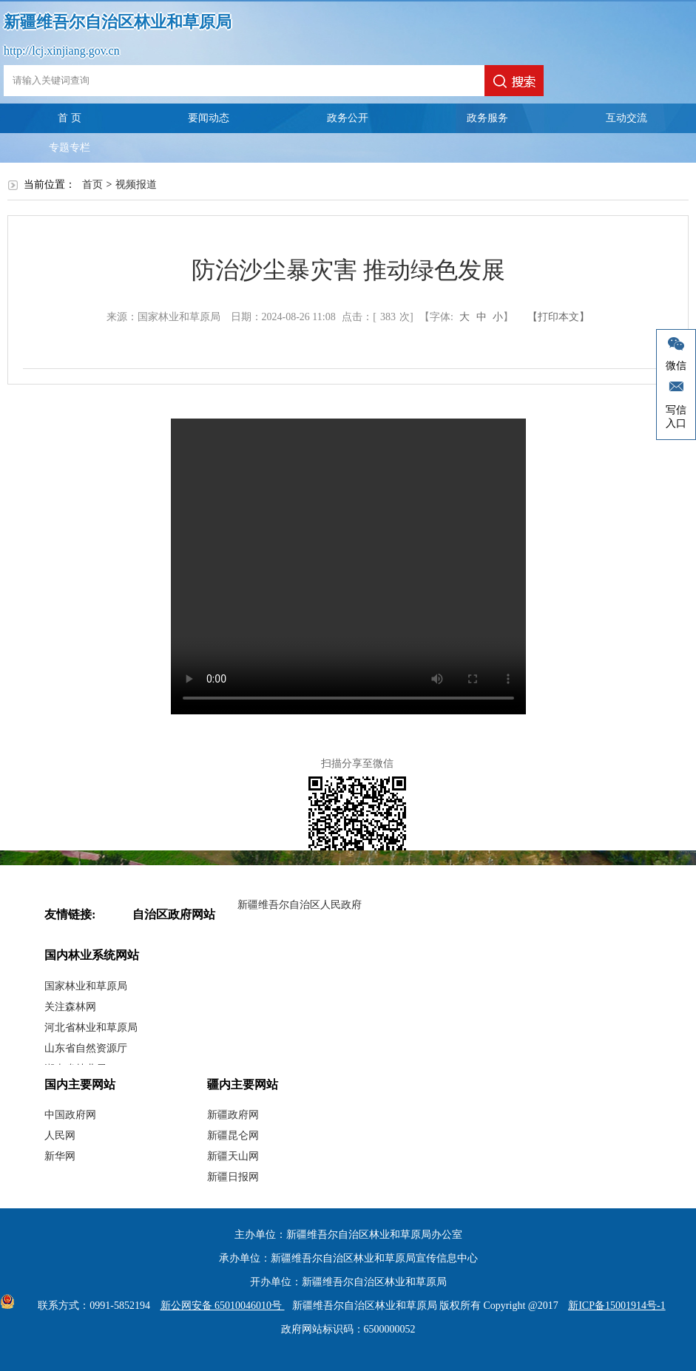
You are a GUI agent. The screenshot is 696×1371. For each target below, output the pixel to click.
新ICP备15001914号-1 (616, 1305)
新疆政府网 (233, 1114)
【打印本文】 (558, 316)
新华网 (59, 1156)
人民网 (59, 1135)
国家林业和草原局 (85, 986)
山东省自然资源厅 (85, 1048)
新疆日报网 (233, 1176)
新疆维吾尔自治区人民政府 (299, 904)
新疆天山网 (233, 1156)
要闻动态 (208, 117)
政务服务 (487, 117)
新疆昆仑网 (233, 1135)
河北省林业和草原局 (91, 1027)
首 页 (69, 117)
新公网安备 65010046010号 (219, 1305)
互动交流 (626, 117)
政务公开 (347, 117)
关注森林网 (70, 1006)
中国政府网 (70, 1114)
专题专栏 (69, 147)
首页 (92, 184)
